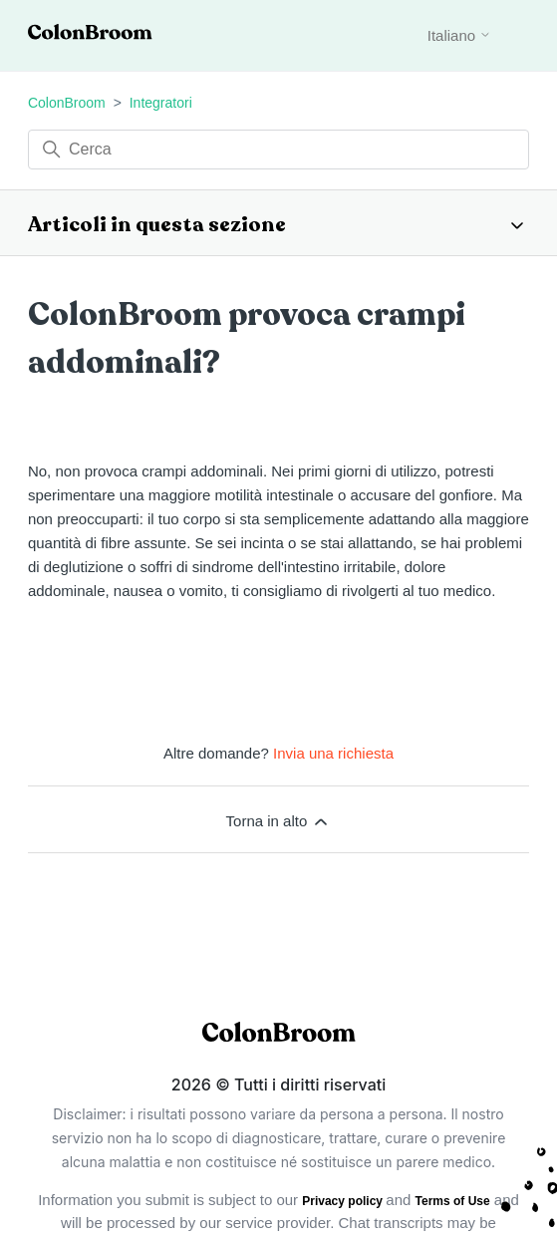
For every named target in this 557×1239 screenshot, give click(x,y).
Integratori (161, 103)
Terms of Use (453, 1201)
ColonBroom (67, 103)
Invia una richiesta (333, 753)
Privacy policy (344, 1201)
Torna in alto (279, 821)
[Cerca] (278, 149)
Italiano (459, 35)
